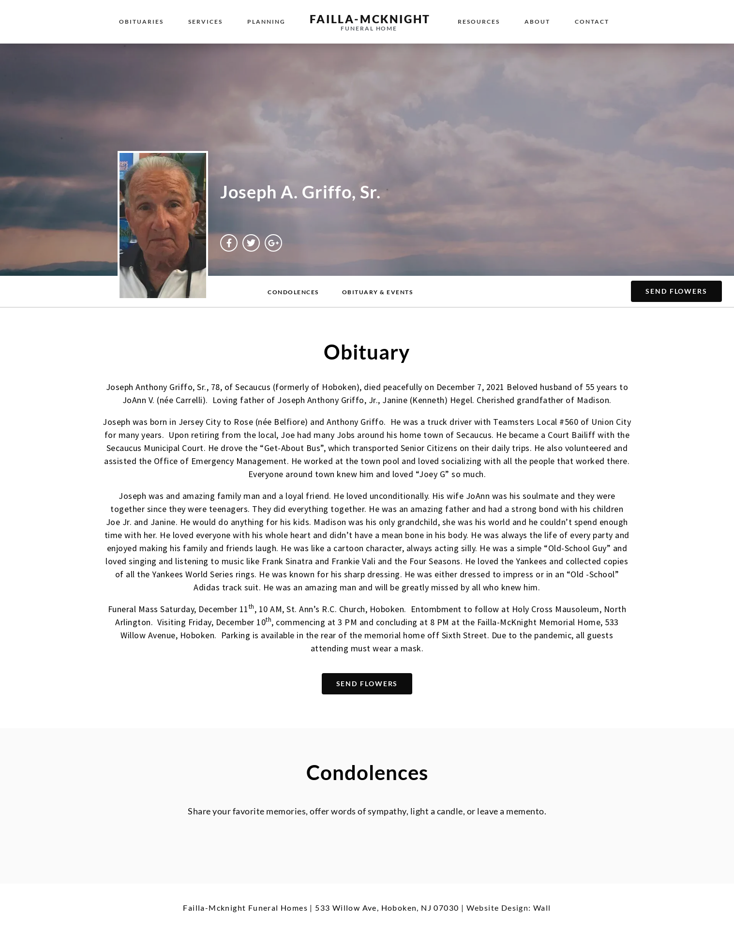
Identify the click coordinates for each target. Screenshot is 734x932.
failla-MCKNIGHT (370, 19)
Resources (479, 21)
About (537, 21)
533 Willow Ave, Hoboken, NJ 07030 (387, 907)
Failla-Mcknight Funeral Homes (245, 907)
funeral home (369, 28)
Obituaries (141, 21)
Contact (592, 21)
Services (205, 21)
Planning (266, 21)
